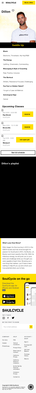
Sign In (26, 342)
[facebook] (8, 318)
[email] (18, 326)
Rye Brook (7, 115)
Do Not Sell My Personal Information (17, 367)
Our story (5, 340)
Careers (4, 343)
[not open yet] (24, 139)
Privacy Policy (17, 347)
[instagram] (3, 318)
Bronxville (6, 128)
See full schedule (18, 153)
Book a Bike (29, 2)
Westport (6, 143)
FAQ (14, 340)
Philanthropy (6, 346)
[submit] (13, 10)
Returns (26, 359)
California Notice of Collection (16, 361)
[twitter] (13, 318)
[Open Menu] (2, 2)
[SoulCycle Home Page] (11, 2)
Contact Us (16, 377)
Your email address (10, 327)
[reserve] (27, 114)
